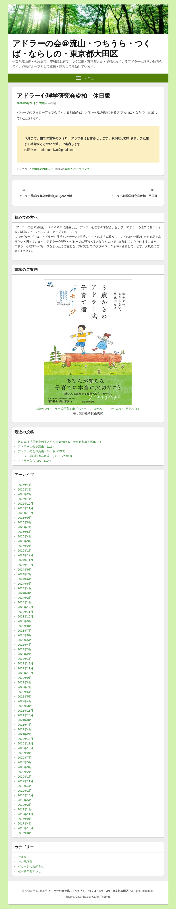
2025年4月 (25, 536)
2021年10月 (25, 715)
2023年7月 (25, 630)
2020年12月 (25, 738)
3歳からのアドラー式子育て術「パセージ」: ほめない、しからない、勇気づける (88, 408)
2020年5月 (25, 762)
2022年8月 (25, 682)
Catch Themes (101, 896)
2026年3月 (25, 489)
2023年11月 (25, 611)
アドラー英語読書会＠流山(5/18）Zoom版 (45, 456)
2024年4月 (25, 588)
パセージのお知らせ (31, 866)
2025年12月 (25, 503)
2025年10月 (25, 513)
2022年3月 (25, 706)
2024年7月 (25, 574)
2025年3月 (25, 541)
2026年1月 (25, 499)
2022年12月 (25, 663)
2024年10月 (25, 565)
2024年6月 (25, 579)
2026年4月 (25, 484)
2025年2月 (25, 546)
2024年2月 (25, 597)
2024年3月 (25, 593)
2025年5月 (25, 531)
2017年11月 (25, 814)
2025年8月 (25, 522)
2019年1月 (25, 790)
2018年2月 (25, 804)
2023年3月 (25, 649)
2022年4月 (25, 701)
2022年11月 (25, 668)
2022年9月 (25, 677)
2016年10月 (25, 828)
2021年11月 (25, 710)
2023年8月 (25, 626)
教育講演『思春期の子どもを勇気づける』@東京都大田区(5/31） (60, 442)
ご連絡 (22, 857)
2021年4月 (25, 729)
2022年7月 (25, 687)
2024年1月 (25, 602)
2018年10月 (25, 795)
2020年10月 (25, 748)
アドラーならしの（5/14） (35, 460)
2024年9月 (25, 569)
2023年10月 (25, 616)
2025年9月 (25, 517)
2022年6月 (25, 691)
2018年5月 (25, 800)
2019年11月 (25, 781)
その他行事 (25, 861)
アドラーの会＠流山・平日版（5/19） (42, 451)
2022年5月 (25, 696)
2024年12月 (25, 555)
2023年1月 (25, 658)
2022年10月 (25, 673)
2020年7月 (25, 757)
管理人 (43, 103)
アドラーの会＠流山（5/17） (36, 446)
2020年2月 (25, 772)
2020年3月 (25, 767)
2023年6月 (25, 635)
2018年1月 (25, 809)
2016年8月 (25, 833)
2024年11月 (25, 560)
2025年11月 (25, 508)
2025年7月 (25, 527)
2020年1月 (25, 776)
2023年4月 (25, 644)
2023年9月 (25, 621)
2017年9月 (25, 818)
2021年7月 (25, 724)
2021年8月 (25, 720)
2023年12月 (25, 607)
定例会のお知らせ (42, 169)
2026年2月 (25, 494)
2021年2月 (25, 734)
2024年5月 (25, 583)
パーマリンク (81, 169)
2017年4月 (25, 823)
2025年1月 (25, 550)
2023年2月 (25, 654)
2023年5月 (25, 640)
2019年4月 (25, 786)
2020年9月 (25, 753)
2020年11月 (25, 743)
